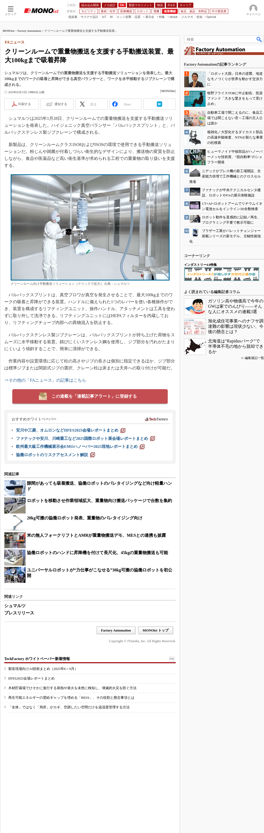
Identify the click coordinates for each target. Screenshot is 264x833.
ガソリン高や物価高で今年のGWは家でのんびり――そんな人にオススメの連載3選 (235, 306)
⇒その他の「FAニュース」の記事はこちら (45, 380)
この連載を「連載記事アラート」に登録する (94, 396)
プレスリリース (19, 613)
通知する (60, 104)
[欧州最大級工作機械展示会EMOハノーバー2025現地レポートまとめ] (80, 446)
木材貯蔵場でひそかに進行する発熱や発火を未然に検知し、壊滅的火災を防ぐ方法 (72, 688)
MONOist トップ (156, 630)
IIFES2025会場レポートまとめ (31, 678)
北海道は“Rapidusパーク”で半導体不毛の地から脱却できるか (235, 346)
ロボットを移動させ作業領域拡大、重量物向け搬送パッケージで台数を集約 (99, 500)
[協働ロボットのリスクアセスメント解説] (55, 455)
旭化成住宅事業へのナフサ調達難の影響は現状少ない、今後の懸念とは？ (235, 326)
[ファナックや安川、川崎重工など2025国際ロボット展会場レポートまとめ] (85, 438)
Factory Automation (29, 30)
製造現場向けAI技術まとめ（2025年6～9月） (43, 669)
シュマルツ (15, 605)
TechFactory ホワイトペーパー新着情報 (37, 659)
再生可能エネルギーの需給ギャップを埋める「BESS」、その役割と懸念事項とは (71, 698)
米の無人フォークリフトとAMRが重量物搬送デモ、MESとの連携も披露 (96, 535)
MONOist (8, 30)
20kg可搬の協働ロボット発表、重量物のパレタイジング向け (84, 518)
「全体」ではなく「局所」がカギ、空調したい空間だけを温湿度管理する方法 (69, 707)
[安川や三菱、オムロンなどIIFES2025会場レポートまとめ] (70, 430)
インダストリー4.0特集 (200, 265)
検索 (259, 39)
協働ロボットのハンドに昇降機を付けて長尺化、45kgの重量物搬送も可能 (97, 552)
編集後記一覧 (254, 358)
